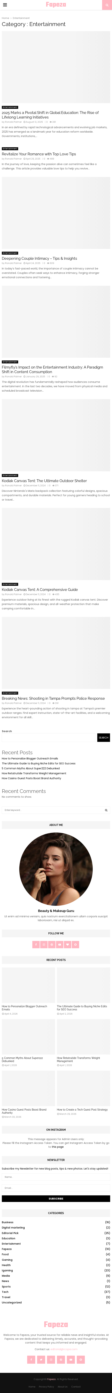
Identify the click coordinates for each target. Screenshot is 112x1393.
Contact (76, 1386)
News (5, 1281)
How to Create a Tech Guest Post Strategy (82, 1109)
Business (7, 1222)
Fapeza (56, 5)
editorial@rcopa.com (63, 1349)
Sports (6, 1286)
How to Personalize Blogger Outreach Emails (30, 758)
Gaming (7, 1260)
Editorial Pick (10, 1233)
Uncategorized (12, 1302)
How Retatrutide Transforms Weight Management (34, 773)
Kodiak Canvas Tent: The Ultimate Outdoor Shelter (44, 481)
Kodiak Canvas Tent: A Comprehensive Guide (40, 589)
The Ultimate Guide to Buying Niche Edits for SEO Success (38, 763)
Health (6, 1265)
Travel (6, 1297)
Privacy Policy (46, 1386)
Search (7, 731)
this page (58, 1147)
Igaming (7, 1270)
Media (6, 1276)
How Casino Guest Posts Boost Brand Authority (31, 778)
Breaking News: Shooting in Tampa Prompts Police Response (53, 698)
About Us (63, 1386)
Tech (5, 1292)
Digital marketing (13, 1227)
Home (32, 1386)
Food (5, 1254)
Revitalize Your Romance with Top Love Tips (39, 154)
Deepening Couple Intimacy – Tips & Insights (39, 258)
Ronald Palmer (13, 121)
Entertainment (10, 107)
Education (8, 1238)
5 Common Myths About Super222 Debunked (31, 768)
